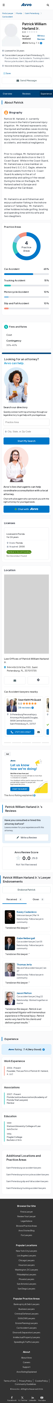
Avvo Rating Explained (27, 1371)
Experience (46, 93)
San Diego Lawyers (26, 1288)
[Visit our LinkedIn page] (32, 1398)
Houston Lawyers (27, 1265)
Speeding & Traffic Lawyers (26, 1342)
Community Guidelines (25, 1384)
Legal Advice (26, 1221)
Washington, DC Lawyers (26, 1269)
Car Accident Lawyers (27, 1327)
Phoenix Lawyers (26, 1279)
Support (26, 1367)
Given (39, 899)
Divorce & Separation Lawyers (26, 1332)
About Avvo (26, 1357)
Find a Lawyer (26, 1211)
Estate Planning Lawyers (26, 1323)
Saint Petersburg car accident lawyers (23, 1167)
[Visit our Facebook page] (12, 1398)
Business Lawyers (27, 1309)
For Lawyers (26, 1235)
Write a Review (41, 37)
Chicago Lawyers (26, 1260)
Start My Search (26, 440)
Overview (7, 93)
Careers (26, 1362)
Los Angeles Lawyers (26, 1255)
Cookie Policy (41, 1381)
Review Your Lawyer (26, 1216)
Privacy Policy (25, 1381)
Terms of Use (10, 1381)
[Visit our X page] (22, 1398)
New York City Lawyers (26, 1251)
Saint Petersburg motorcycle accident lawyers (27, 1174)
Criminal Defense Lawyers (26, 1313)
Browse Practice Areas (26, 1226)
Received (14, 899)
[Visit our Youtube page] (41, 1398)
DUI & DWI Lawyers (26, 1318)
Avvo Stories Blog (26, 1230)
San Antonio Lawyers (26, 1284)
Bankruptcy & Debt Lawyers (26, 1304)
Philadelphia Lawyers (26, 1274)
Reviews (26, 93)
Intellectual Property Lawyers (26, 1337)
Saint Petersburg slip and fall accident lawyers (27, 1181)
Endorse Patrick (26, 889)
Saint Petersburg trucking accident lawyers (26, 1188)
